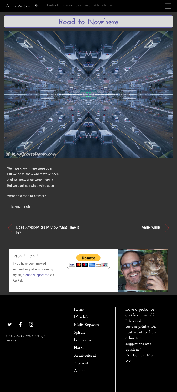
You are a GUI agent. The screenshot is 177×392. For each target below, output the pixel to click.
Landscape (82, 340)
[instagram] (31, 324)
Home (79, 310)
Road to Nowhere (88, 22)
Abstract (81, 364)
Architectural (85, 356)
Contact (80, 371)
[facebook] (20, 324)
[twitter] (9, 324)
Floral (79, 348)
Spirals (79, 333)
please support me (36, 275)
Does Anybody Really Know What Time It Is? (47, 230)
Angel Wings (151, 227)
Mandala (81, 317)
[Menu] (168, 5)
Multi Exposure (87, 325)
